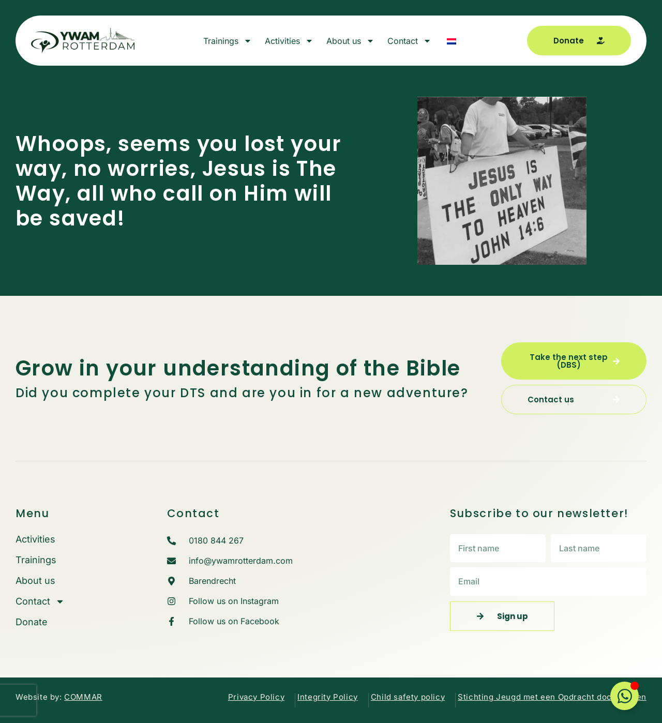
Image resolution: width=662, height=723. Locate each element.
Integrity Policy (327, 697)
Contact (409, 41)
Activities (289, 41)
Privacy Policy (256, 697)
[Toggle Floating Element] (624, 696)
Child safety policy (408, 697)
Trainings (227, 41)
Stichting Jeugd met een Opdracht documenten (552, 697)
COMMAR (83, 697)
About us (350, 41)
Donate (32, 622)
